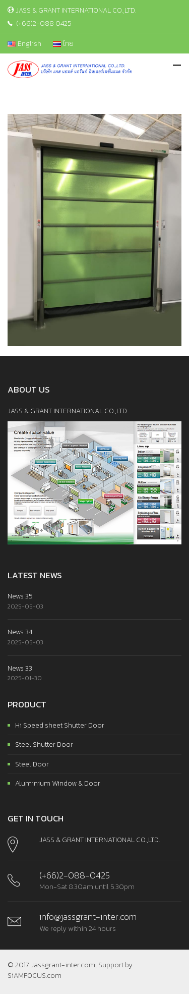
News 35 (20, 596)
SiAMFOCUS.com (34, 975)
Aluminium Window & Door (57, 783)
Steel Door (32, 764)
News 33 (20, 668)
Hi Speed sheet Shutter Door (59, 725)
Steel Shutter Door (44, 744)
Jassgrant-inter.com (63, 965)
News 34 (20, 632)
